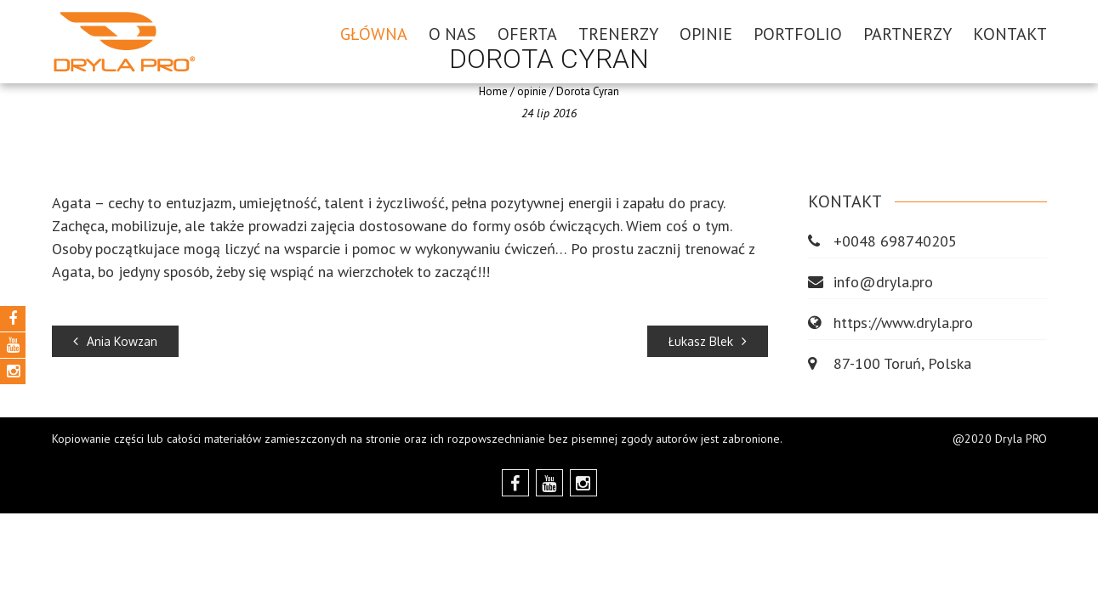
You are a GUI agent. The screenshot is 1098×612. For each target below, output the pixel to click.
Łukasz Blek (707, 341)
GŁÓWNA (373, 34)
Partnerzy (907, 34)
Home (493, 91)
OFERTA (527, 34)
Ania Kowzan (115, 341)
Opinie (706, 34)
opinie (532, 91)
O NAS (452, 34)
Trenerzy (618, 34)
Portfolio (798, 34)
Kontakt (1010, 34)
